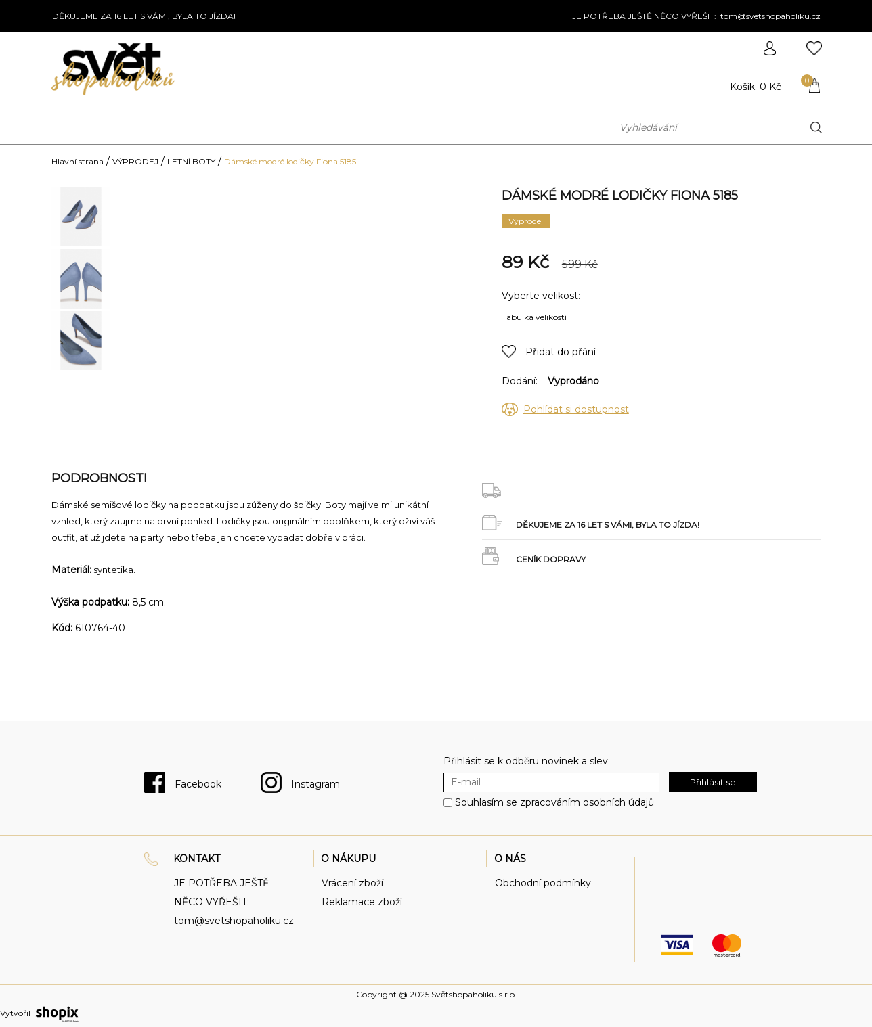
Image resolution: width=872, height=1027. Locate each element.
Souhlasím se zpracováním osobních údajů (554, 802)
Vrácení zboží (352, 883)
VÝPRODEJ (135, 161)
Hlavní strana (77, 161)
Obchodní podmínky (543, 883)
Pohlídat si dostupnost (576, 409)
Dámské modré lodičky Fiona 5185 (290, 161)
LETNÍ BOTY (191, 161)
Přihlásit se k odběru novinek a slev (525, 761)
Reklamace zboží (362, 902)
